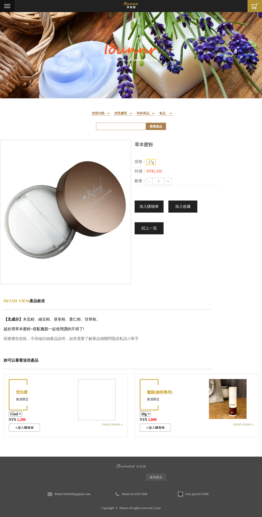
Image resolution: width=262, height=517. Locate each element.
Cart (255, 6)
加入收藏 (183, 206)
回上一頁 (149, 228)
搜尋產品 (156, 126)
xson (158, 508)
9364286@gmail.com (76, 494)
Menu (7, 6)
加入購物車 (149, 206)
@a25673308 (200, 494)
